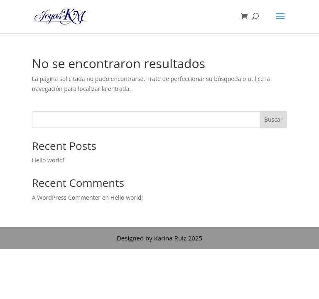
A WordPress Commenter (66, 197)
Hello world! (48, 160)
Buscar (273, 119)
